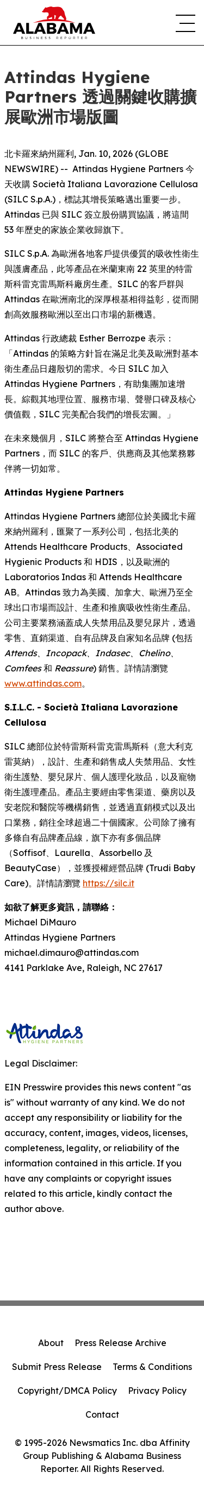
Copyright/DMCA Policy (67, 1390)
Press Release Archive (120, 1342)
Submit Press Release (57, 1366)
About (51, 1342)
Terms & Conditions (152, 1366)
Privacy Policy (157, 1390)
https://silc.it (108, 883)
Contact (102, 1414)
